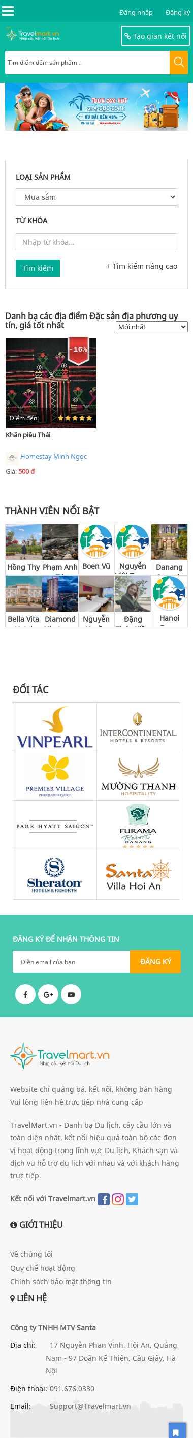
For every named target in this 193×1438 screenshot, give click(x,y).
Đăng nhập (136, 12)
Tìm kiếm (37, 268)
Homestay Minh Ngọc (46, 458)
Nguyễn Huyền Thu (96, 620)
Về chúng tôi (31, 1254)
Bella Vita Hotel (23, 620)
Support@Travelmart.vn (90, 1406)
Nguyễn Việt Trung (133, 567)
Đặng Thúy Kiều (133, 620)
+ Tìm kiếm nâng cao (142, 266)
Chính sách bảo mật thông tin (61, 1281)
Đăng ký (178, 12)
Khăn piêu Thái (28, 434)
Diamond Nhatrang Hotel (60, 620)
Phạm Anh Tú (60, 568)
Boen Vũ (96, 566)
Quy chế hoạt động (42, 1268)
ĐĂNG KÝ (155, 961)
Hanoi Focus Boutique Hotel (169, 619)
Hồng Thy (23, 567)
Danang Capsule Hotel (169, 568)
